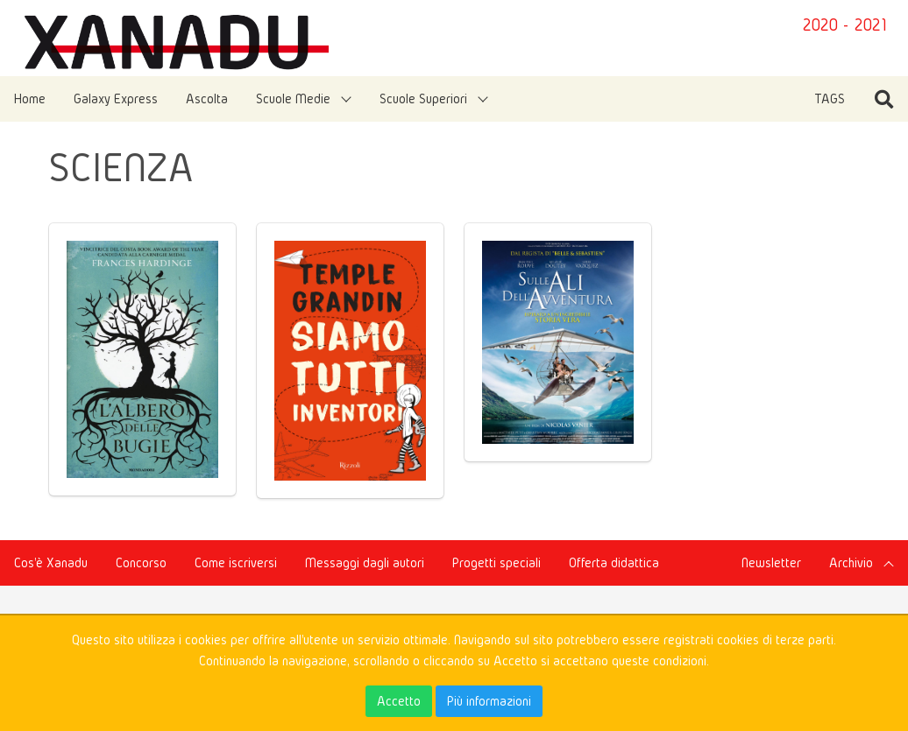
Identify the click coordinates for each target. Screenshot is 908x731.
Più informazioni (489, 700)
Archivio (851, 562)
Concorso (141, 562)
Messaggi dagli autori (364, 562)
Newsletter (771, 562)
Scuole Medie (293, 98)
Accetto (399, 700)
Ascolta (207, 98)
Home (30, 98)
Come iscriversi (236, 562)
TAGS (829, 98)
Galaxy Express (116, 98)
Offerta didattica (614, 562)
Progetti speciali (496, 562)
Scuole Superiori (423, 98)
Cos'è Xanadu (51, 562)
